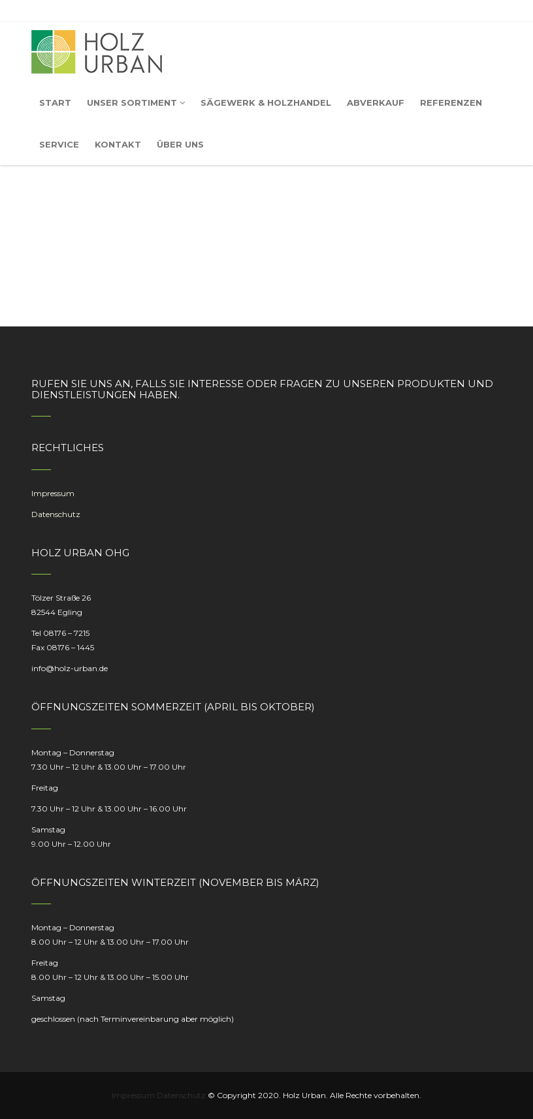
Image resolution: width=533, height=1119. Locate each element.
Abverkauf (375, 102)
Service (59, 144)
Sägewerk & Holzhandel (266, 102)
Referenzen (451, 102)
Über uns (180, 144)
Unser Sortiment (136, 102)
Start (55, 102)
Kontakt (118, 144)
